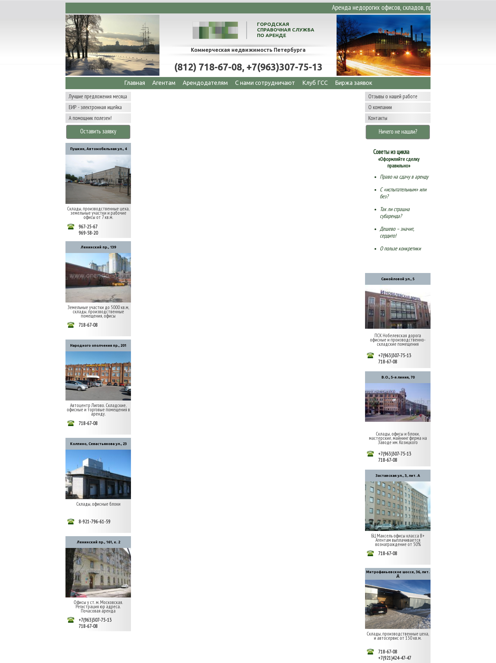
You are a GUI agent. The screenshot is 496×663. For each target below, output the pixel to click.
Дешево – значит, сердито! (397, 232)
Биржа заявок (353, 82)
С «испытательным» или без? (403, 193)
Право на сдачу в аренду (404, 176)
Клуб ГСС (315, 82)
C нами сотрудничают (265, 82)
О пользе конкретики (400, 248)
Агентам (163, 82)
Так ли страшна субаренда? (395, 212)
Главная (134, 82)
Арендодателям (205, 82)
